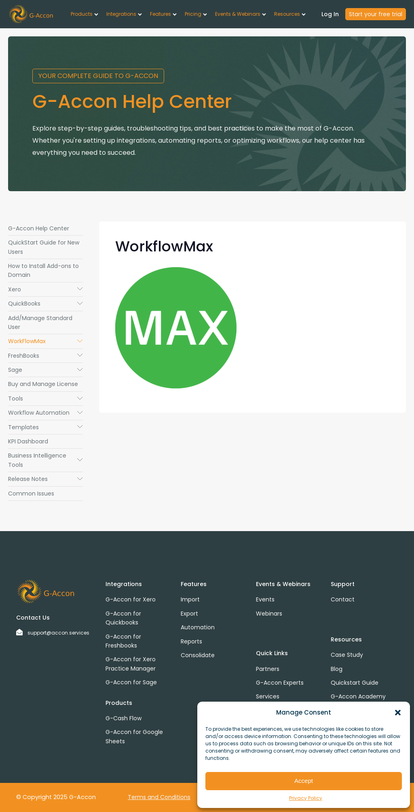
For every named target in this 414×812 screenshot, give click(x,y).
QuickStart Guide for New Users (43, 246)
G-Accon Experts (280, 683)
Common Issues (31, 493)
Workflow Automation (45, 413)
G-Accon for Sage (131, 682)
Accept (303, 780)
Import (190, 599)
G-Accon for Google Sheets (134, 736)
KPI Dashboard (28, 441)
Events (265, 599)
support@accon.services (58, 632)
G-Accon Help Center (38, 228)
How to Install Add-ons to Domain (43, 270)
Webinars (269, 614)
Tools (45, 398)
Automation (198, 627)
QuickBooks (45, 303)
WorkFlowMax (45, 341)
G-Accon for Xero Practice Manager (131, 663)
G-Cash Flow (124, 718)
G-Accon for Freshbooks (123, 641)
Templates (45, 427)
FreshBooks (45, 356)
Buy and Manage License (43, 384)
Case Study (347, 655)
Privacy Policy (305, 798)
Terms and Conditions (159, 797)
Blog (336, 669)
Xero (45, 289)
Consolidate (198, 655)
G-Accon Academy (358, 696)
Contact (343, 599)
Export (189, 614)
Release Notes (45, 479)
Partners (267, 669)
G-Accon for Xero (131, 599)
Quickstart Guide (354, 683)
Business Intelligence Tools (45, 459)
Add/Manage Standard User (40, 322)
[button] (398, 713)
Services (267, 696)
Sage (45, 370)
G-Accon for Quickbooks (123, 618)
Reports (191, 641)
